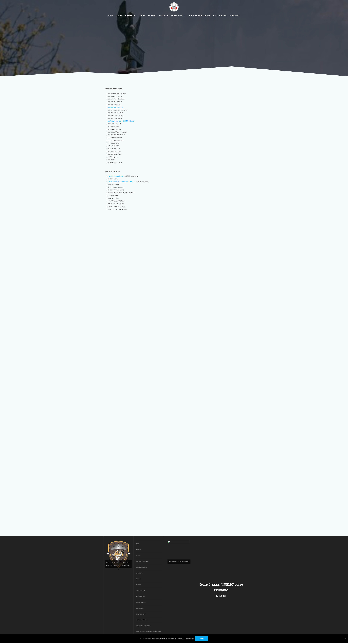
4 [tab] (121, 632)
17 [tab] (179, 632)
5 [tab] (125, 632)
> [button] (214, 577)
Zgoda (201, 639)
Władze (110, 15)
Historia (119, 15)
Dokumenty (129, 15)
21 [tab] (197, 632)
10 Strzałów (163, 15)
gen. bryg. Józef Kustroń (115, 107)
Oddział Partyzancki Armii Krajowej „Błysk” (121, 182)
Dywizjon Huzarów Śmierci (115, 176)
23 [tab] (206, 632)
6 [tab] (130, 632)
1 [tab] (107, 632)
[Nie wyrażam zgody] (345, 638)
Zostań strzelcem (219, 15)
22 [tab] (201, 632)
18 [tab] (183, 632)
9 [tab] (143, 632)
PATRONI (151, 15)
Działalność (234, 15)
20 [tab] (192, 632)
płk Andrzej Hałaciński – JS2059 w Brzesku (121, 121)
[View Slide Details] (161, 577)
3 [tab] (116, 632)
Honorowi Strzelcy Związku (199, 15)
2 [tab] (112, 632)
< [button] (108, 577)
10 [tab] (148, 632)
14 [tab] (165, 632)
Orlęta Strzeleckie (178, 15)
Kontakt (142, 15)
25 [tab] (215, 632)
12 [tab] (157, 632)
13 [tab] (161, 632)
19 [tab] (188, 632)
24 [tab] (210, 632)
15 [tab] (170, 632)
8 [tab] (139, 632)
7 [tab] (134, 632)
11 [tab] (152, 632)
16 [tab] (174, 632)
